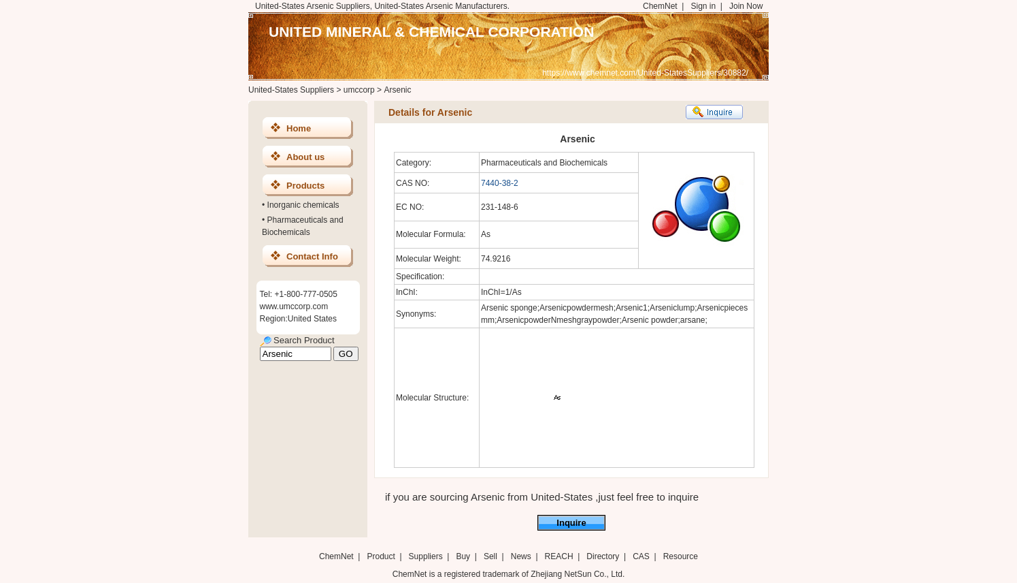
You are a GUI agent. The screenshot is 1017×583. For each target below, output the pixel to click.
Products (305, 185)
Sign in (703, 6)
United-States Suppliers (291, 90)
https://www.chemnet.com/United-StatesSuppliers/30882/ (645, 73)
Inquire (571, 523)
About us (305, 157)
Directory (602, 556)
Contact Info (312, 256)
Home (298, 128)
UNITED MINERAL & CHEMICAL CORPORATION (431, 32)
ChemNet (660, 6)
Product (382, 556)
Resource (680, 556)
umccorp (359, 90)
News (521, 556)
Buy (463, 556)
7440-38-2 (499, 183)
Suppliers (426, 556)
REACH (559, 556)
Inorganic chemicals (303, 205)
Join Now (746, 6)
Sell (490, 556)
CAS (641, 556)
